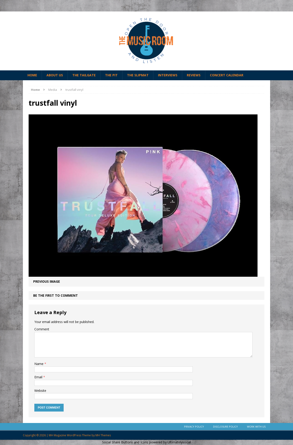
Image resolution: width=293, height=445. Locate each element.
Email (38, 377)
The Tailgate (84, 75)
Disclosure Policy (225, 426)
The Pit (111, 75)
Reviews (194, 75)
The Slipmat (138, 75)
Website (40, 390)
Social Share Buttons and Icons (125, 442)
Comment (41, 329)
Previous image (46, 281)
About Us (54, 75)
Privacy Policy (194, 426)
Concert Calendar (226, 75)
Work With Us (256, 426)
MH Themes (103, 435)
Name (39, 364)
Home (32, 75)
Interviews (167, 75)
